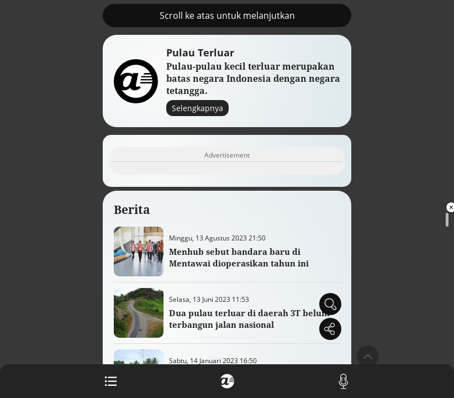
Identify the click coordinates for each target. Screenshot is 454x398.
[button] (368, 356)
